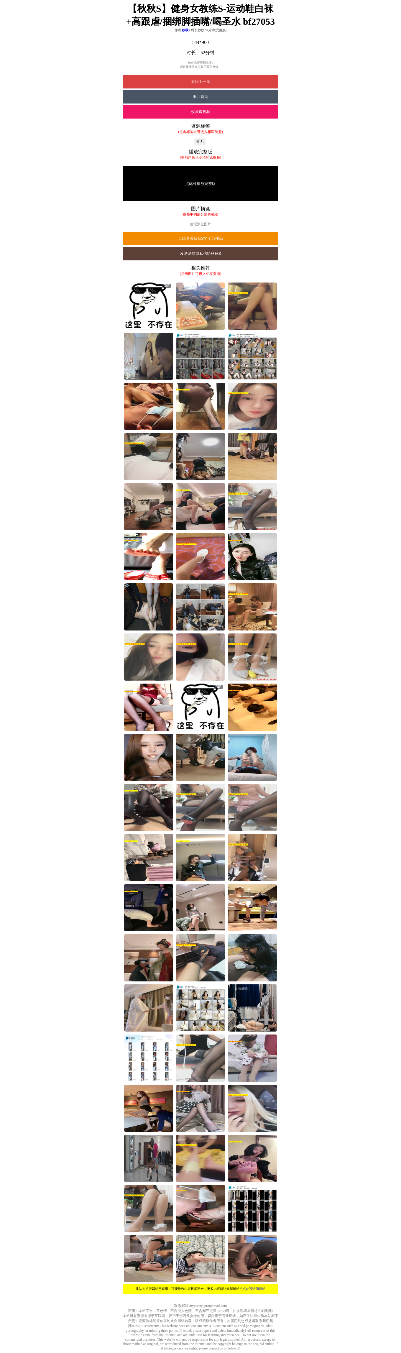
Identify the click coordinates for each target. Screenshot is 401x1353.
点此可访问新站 (254, 1288)
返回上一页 (200, 81)
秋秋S (186, 30)
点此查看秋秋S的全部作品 (200, 238)
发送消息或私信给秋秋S (200, 253)
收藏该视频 (200, 111)
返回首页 (200, 96)
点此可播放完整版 (200, 183)
